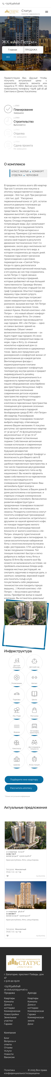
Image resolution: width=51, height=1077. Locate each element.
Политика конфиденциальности (16, 1072)
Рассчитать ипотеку (21, 788)
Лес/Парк (17, 716)
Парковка (16, 700)
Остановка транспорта (34, 732)
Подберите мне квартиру (24, 779)
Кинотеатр (17, 749)
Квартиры (9, 998)
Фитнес (34, 683)
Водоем (17, 732)
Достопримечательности (34, 748)
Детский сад (34, 667)
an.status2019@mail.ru (15, 989)
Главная (12, 49)
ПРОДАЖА (31, 49)
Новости (8, 1054)
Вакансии (9, 1057)
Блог (6, 1038)
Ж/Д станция (34, 765)
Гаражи (8, 1024)
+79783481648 (11, 3)
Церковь (16, 765)
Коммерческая (12, 1011)
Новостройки (11, 1014)
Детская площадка (17, 666)
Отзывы (8, 1047)
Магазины (34, 716)
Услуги (8, 1050)
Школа (34, 700)
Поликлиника (16, 683)
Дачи (30, 1024)
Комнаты (9, 1001)
